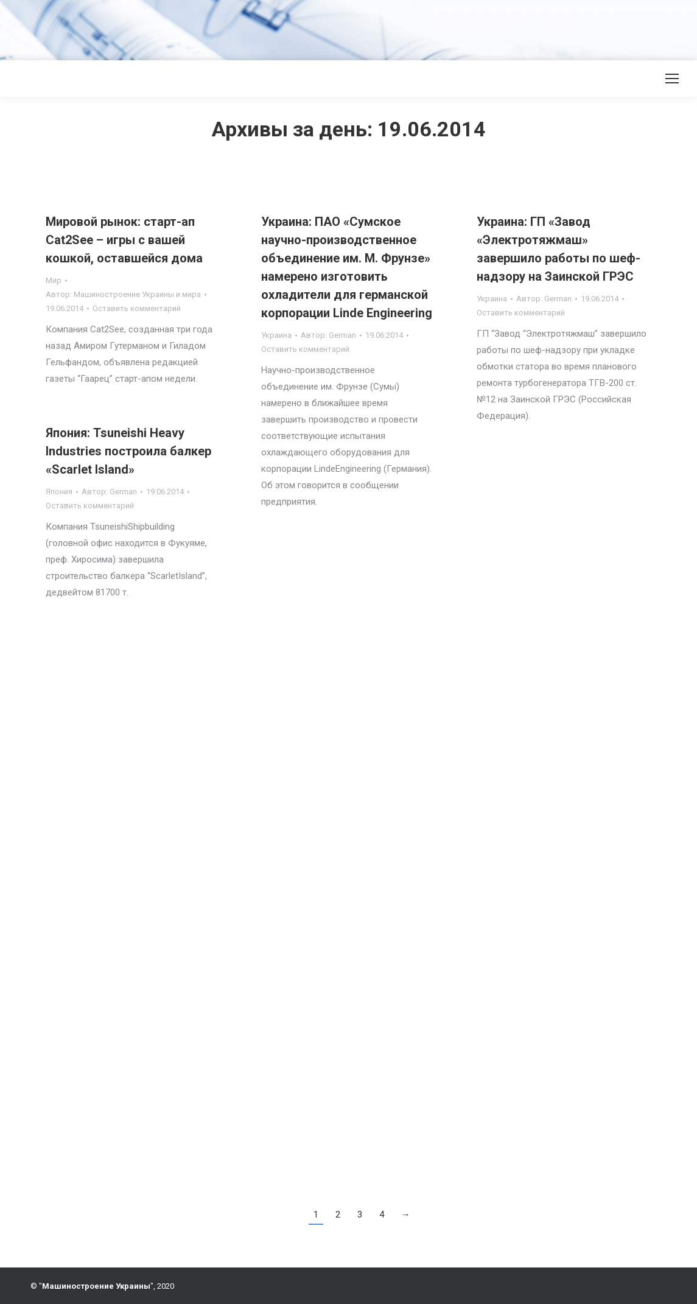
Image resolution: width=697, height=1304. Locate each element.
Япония (59, 491)
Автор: (123, 294)
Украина (276, 335)
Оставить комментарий (137, 308)
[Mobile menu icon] (672, 78)
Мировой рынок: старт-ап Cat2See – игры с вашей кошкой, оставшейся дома (124, 239)
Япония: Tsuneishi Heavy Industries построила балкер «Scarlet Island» (128, 451)
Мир (53, 280)
